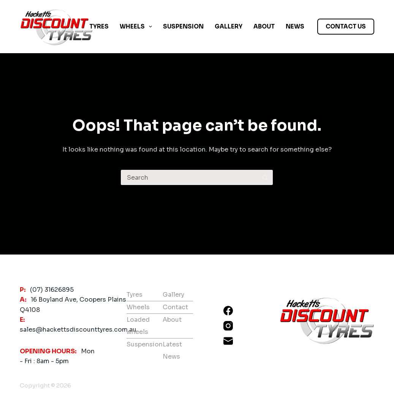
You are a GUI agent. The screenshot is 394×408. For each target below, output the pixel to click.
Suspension (183, 26)
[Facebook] (228, 310)
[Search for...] (189, 177)
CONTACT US (346, 26)
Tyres (99, 26)
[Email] (228, 341)
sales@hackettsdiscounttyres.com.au (78, 330)
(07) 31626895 (52, 290)
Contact (175, 307)
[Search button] (265, 177)
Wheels (137, 26)
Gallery (228, 26)
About (264, 26)
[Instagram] (228, 326)
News (295, 26)
